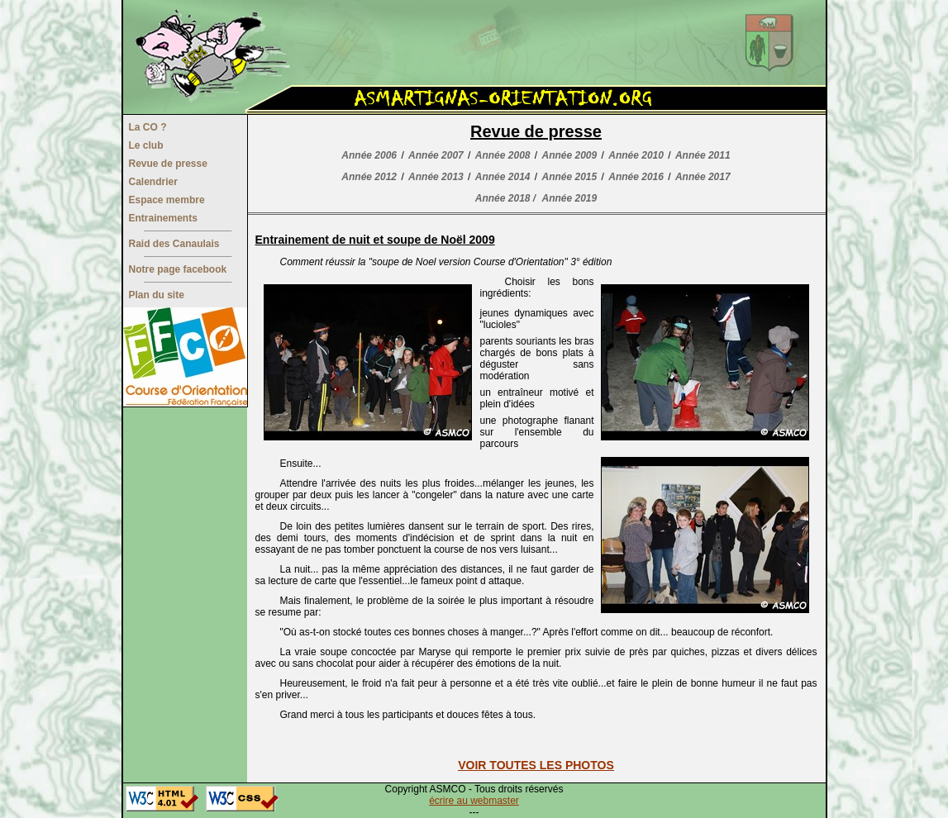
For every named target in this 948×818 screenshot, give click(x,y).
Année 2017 (703, 177)
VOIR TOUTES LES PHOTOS (536, 765)
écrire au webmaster (474, 800)
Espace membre (167, 200)
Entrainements (163, 218)
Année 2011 (703, 155)
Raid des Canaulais (174, 244)
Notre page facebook (178, 269)
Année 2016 (636, 177)
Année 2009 (570, 155)
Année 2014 (503, 177)
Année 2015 (570, 177)
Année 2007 (436, 155)
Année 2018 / (505, 198)
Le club (146, 145)
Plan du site (156, 295)
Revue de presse (168, 163)
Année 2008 (503, 155)
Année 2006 (369, 155)
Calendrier (153, 182)
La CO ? (148, 127)
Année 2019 (570, 198)
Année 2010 (636, 155)
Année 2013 (436, 177)
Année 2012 (369, 177)
